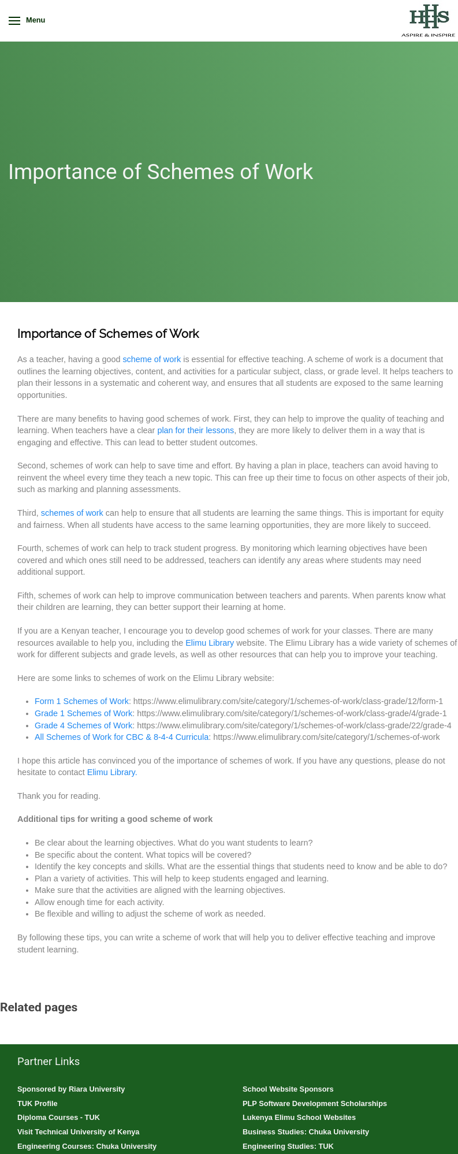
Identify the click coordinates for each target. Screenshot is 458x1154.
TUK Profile (37, 1103)
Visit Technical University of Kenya (78, 1131)
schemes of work (72, 513)
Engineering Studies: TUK (288, 1146)
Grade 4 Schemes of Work (83, 725)
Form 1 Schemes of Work (82, 701)
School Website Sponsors (288, 1089)
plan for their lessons (195, 430)
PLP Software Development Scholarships (315, 1103)
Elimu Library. (112, 772)
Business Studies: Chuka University (306, 1131)
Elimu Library (209, 642)
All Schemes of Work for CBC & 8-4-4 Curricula (121, 737)
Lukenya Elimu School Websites (299, 1117)
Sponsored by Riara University (71, 1089)
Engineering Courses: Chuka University (87, 1146)
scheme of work (151, 359)
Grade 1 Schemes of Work (83, 713)
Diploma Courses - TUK (58, 1117)
